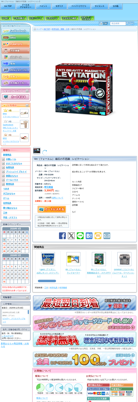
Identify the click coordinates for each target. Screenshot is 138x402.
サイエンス (99, 6)
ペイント (43, 6)
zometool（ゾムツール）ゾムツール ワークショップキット (124, 264)
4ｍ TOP (8, 6)
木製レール (11, 159)
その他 (115, 6)
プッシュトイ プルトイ (16, 171)
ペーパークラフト (79, 6)
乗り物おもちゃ (10, 208)
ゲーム (6, 198)
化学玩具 (7, 203)
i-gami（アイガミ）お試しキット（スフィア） (48, 263)
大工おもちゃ (9, 193)
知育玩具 (10, 167)
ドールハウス (12, 180)
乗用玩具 (10, 184)
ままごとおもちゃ (14, 163)
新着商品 (7, 155)
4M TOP (47, 29)
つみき (6, 188)
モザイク (59, 6)
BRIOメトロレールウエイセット (11, 141)
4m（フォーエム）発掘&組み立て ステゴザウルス (99, 264)
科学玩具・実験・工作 (60, 29)
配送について (42, 398)
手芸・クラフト (10, 217)
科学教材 (63, 288)
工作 (5, 213)
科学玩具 (54, 288)
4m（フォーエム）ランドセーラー (73, 263)
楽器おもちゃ (12, 176)
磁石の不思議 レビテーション (83, 29)
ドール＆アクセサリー (25, 6)
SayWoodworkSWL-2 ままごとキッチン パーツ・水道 (10, 128)
